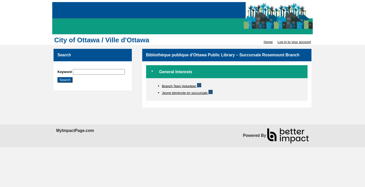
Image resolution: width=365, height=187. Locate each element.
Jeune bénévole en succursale (185, 93)
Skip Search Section (72, 67)
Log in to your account (294, 42)
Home (268, 42)
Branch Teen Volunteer (179, 86)
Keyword (64, 72)
